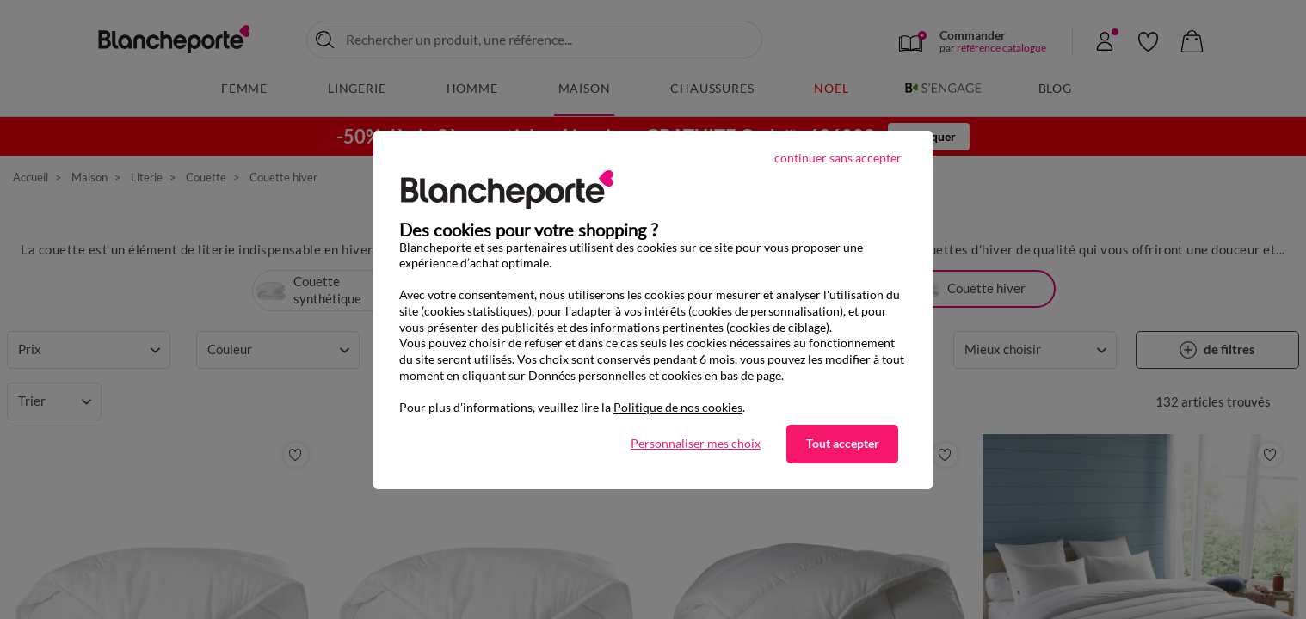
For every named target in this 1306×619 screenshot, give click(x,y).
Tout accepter (842, 443)
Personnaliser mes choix (696, 443)
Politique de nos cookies (677, 407)
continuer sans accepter (838, 157)
